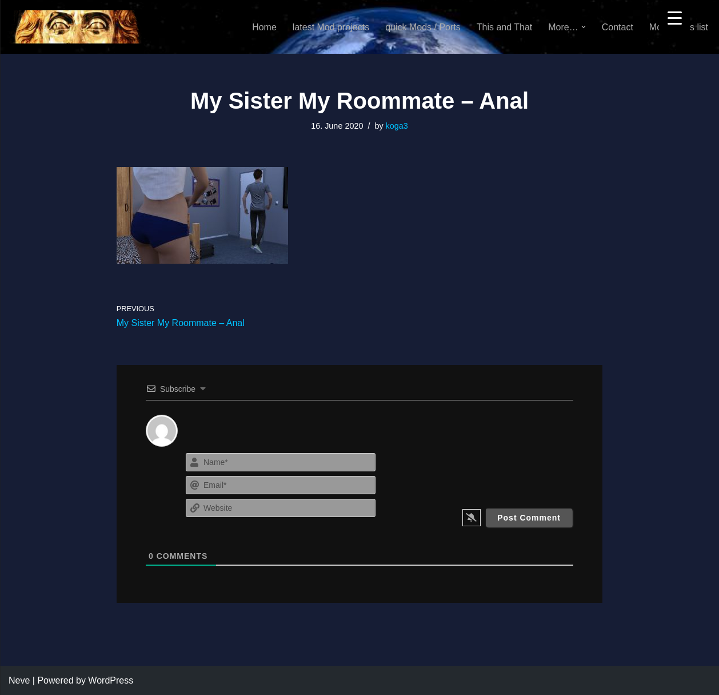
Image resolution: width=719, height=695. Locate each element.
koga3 (397, 125)
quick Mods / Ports (423, 27)
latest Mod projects (331, 27)
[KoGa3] (75, 26)
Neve (19, 680)
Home (264, 27)
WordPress (110, 680)
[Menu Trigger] (674, 17)
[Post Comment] (529, 518)
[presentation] (503, 472)
